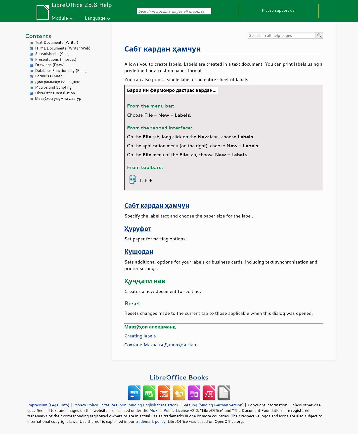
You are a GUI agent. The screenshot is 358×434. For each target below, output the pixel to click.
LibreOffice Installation (55, 93)
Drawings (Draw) (50, 64)
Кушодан (138, 251)
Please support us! (279, 10)
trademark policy (150, 421)
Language (95, 17)
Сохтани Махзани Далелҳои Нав (160, 344)
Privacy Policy (85, 405)
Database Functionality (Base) (61, 70)
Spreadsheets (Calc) (52, 53)
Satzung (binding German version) (213, 405)
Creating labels (140, 335)
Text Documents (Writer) (56, 42)
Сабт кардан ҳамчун (162, 49)
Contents (38, 36)
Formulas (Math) (49, 76)
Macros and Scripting (53, 87)
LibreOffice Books (179, 377)
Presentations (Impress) (55, 59)
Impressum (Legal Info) (48, 405)
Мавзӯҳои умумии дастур (58, 98)
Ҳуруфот (137, 228)
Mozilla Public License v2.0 (173, 410)
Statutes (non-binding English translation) (140, 405)
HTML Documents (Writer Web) (62, 48)
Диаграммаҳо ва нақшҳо (57, 81)
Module (59, 17)
